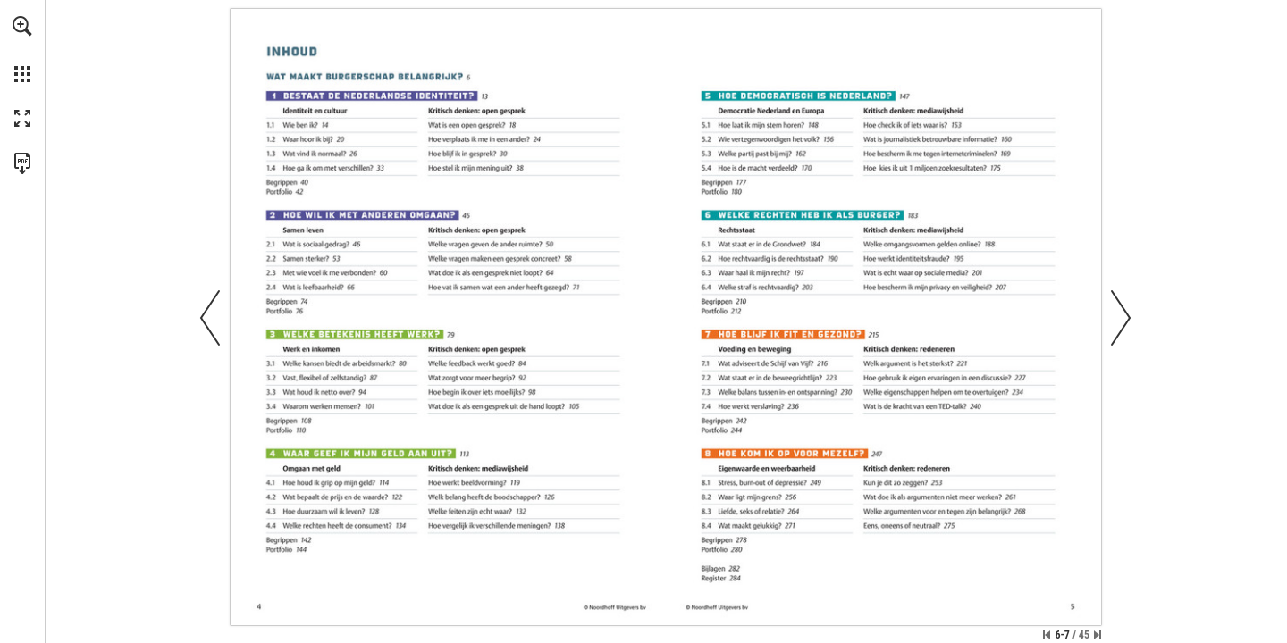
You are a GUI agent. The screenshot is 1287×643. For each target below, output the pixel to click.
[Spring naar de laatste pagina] (1097, 634)
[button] (22, 26)
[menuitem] (22, 49)
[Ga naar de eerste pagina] (1046, 634)
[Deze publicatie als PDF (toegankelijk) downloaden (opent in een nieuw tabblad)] (22, 163)
